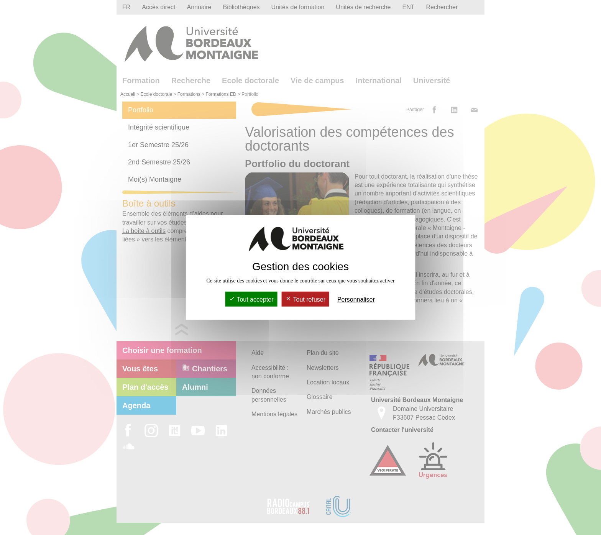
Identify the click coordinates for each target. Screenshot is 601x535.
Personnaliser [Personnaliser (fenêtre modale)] (356, 299)
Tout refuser (305, 299)
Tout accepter (251, 299)
